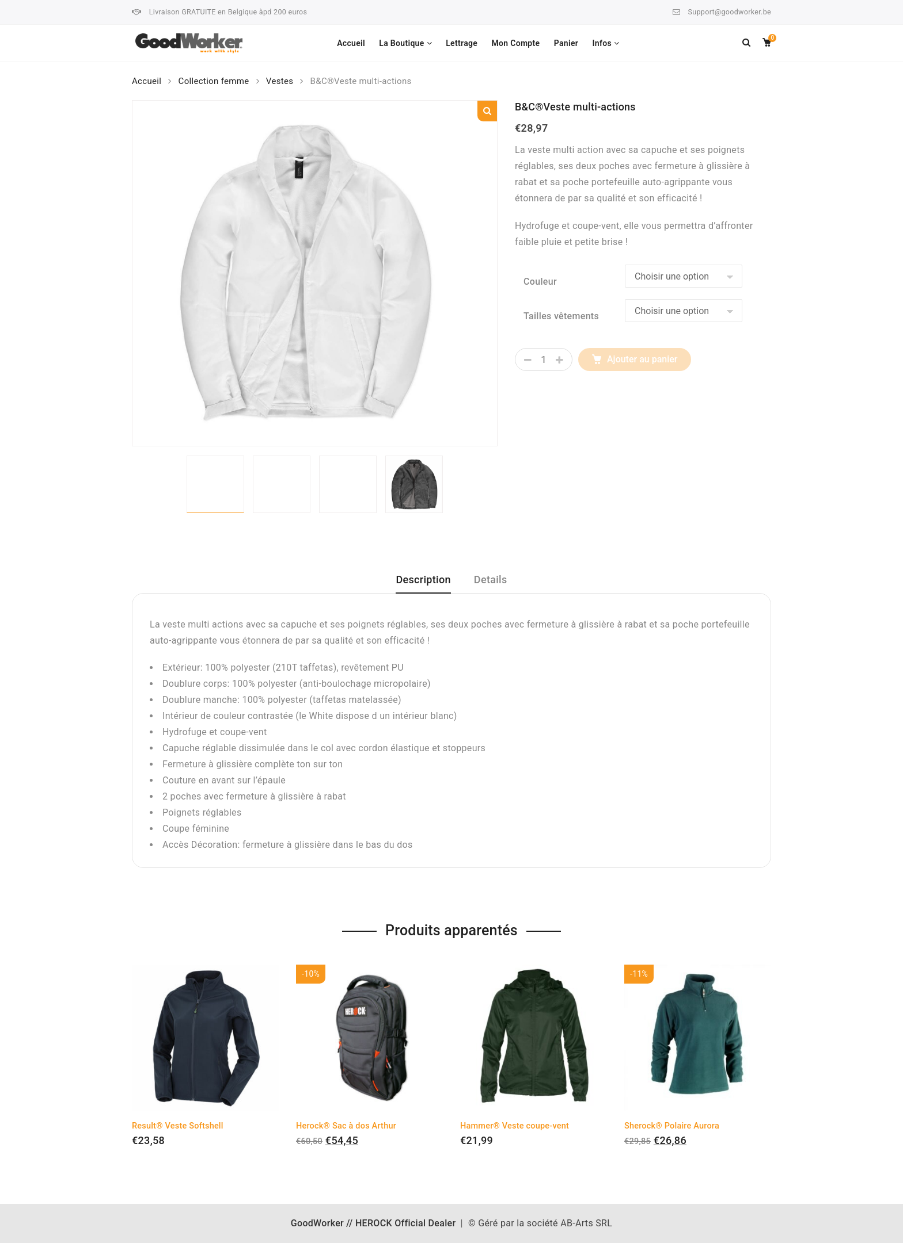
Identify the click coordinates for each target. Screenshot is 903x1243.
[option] (314, 273)
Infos (602, 43)
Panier (566, 43)
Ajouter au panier (642, 359)
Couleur (540, 281)
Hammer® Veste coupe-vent (514, 1126)
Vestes (279, 81)
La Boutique (401, 43)
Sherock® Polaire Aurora (671, 1126)
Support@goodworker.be (729, 11)
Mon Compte (515, 43)
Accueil (351, 43)
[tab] (423, 584)
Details (490, 580)
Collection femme (214, 81)
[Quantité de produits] (543, 359)
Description (423, 580)
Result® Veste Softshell (177, 1126)
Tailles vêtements (561, 316)
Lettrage (461, 43)
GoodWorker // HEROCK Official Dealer (373, 1223)
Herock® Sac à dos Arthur (346, 1126)
